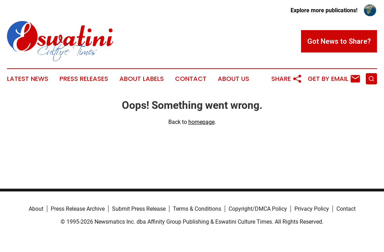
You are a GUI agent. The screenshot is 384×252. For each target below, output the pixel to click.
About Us (233, 79)
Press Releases (84, 79)
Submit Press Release (139, 208)
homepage (201, 122)
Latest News (27, 79)
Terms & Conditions (197, 208)
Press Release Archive (78, 208)
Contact (191, 79)
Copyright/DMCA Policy (258, 208)
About (36, 208)
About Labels (141, 79)
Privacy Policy (311, 208)
